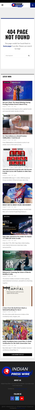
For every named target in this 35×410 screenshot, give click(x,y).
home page (7, 46)
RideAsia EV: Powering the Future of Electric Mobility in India (17, 273)
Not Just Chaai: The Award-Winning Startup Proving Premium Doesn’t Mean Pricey (16, 103)
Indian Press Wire (21, 408)
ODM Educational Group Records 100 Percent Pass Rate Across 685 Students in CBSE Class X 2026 (17, 171)
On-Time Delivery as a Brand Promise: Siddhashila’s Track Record (15, 137)
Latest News (7, 76)
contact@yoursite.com (20, 388)
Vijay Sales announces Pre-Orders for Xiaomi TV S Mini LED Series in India (17, 237)
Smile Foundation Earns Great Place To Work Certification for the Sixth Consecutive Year (17, 342)
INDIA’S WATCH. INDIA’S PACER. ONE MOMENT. (17, 205)
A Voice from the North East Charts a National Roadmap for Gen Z (15, 309)
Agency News (7, 82)
